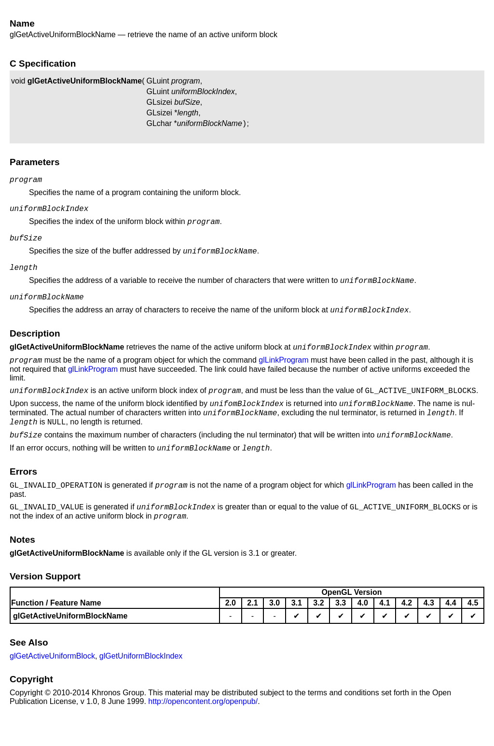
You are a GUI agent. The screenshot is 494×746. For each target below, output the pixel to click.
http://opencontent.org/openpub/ (203, 732)
